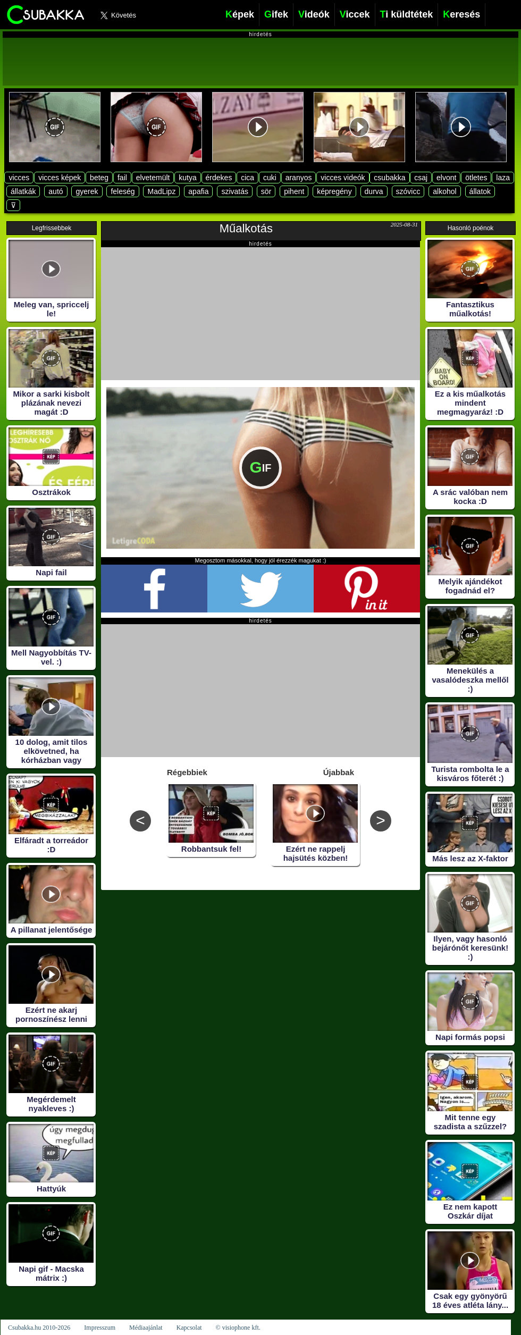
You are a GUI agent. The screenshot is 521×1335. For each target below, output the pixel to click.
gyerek (86, 191)
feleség (123, 191)
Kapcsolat (189, 1327)
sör (266, 191)
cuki (269, 177)
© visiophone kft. (238, 1327)
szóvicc (408, 191)
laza (503, 177)
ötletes (476, 177)
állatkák (23, 191)
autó (55, 191)
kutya (187, 177)
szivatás (234, 191)
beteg (99, 177)
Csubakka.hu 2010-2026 (39, 1327)
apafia (198, 191)
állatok (480, 191)
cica (247, 177)
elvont (446, 177)
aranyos (298, 177)
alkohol (444, 191)
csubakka (389, 177)
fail (122, 177)
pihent (294, 191)
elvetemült (153, 177)
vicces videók (343, 177)
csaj (420, 177)
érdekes (219, 177)
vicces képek (59, 177)
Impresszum (99, 1327)
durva (374, 191)
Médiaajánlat (146, 1327)
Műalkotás (246, 228)
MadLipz (161, 191)
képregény (334, 191)
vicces (19, 177)
